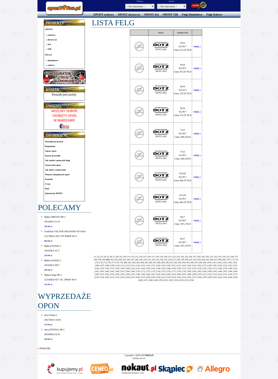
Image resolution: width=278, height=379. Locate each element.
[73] (96, 262)
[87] (154, 262)
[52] (153, 259)
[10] (124, 257)
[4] (105, 257)
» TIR (48, 49)
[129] (214, 265)
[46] (128, 259)
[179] (184, 271)
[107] (102, 265)
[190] (97, 274)
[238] (199, 277)
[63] (199, 259)
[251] (166, 280)
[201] (153, 274)
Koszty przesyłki (52, 155)
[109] (112, 265)
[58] (178, 259)
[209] (194, 274)
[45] (124, 259)
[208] (189, 274)
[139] (122, 268)
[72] (236, 259)
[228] (148, 277)
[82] (134, 262)
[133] (235, 265)
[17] (153, 257)
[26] (190, 257)
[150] (179, 268)
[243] (225, 277)
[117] (153, 265)
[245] (235, 277)
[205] (174, 274)
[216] (230, 274)
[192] (107, 274)
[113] (133, 265)
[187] (225, 271)
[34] (224, 257)
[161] (235, 268)
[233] (173, 277)
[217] (235, 274)
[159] (225, 268)
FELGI (48, 54)
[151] (184, 268)
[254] (181, 280)
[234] (179, 277)
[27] (194, 257)
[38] (95, 259)
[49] (141, 259)
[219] (102, 277)
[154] (199, 268)
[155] (204, 268)
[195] (122, 274)
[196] (127, 274)
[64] (203, 259)
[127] (204, 265)
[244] (230, 277)
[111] (122, 265)
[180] (189, 271)
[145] (153, 268)
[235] (184, 277)
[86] (150, 262)
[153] (194, 268)
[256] (192, 280)
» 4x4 (48, 44)
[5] (108, 257)
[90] (167, 262)
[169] (132, 271)
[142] (138, 268)
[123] (183, 265)
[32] (215, 257)
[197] (132, 274)
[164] (107, 271)
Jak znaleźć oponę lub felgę (57, 160)
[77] (113, 262)
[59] (182, 259)
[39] (99, 259)
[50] (145, 259)
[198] (138, 274)
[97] (196, 262)
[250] (161, 280)
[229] (153, 277)
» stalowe (50, 65)
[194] (117, 274)
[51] (149, 259)
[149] (173, 268)
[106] (97, 265)
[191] (102, 274)
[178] (179, 271)
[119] (163, 265)
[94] (184, 262)
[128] (209, 265)
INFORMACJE (56, 135)
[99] (204, 262)
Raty (47, 188)
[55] (166, 259)
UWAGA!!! (53, 106)
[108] (107, 265)
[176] (168, 271)
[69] (224, 259)
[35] (228, 257)
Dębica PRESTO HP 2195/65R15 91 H (54, 222)
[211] (204, 274)
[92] (175, 262)
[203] (163, 274)
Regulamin (50, 146)
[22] (174, 257)
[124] (189, 265)
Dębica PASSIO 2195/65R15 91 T (52, 251)
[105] (235, 262)
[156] (210, 268)
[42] (111, 259)
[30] (207, 257)
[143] (143, 268)
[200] (148, 274)
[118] (158, 265)
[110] (118, 265)
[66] (211, 259)
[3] (101, 257)
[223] (122, 277)
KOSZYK (52, 89)
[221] (112, 277)
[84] (142, 262)
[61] (190, 259)
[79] (121, 262)
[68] (219, 259)
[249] (156, 280)
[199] (143, 274)
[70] (228, 259)
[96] (192, 262)
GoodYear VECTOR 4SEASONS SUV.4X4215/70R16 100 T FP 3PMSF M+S (65, 236)
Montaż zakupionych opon (57, 174)
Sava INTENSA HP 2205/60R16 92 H (54, 334)
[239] (204, 277)
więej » (197, 46)
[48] (136, 259)
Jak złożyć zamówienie (55, 170)
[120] (168, 265)
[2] (98, 257)
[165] (112, 271)
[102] (219, 262)
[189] (235, 271)
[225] (132, 277)
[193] (112, 274)
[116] (148, 265)
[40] (104, 259)
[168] (127, 271)
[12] (132, 257)
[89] (163, 262)
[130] (219, 265)
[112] (128, 265)
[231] (163, 277)
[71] (232, 259)
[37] (236, 257)
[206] (179, 274)
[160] (230, 268)
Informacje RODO (53, 193)
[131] (224, 265)
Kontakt (49, 179)
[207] (184, 274)
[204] (168, 274)
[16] (149, 257)
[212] (209, 274)
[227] (143, 277)
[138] (117, 268)
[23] (178, 257)
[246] (140, 280)
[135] (102, 268)
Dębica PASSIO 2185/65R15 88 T (52, 265)
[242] (220, 277)
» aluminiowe (52, 60)
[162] (97, 271)
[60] (186, 259)
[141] (132, 268)
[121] (173, 265)
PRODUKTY (55, 23)
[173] (153, 271)
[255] (186, 280)
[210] (199, 274)
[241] (215, 277)
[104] (230, 262)
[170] (138, 271)
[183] (204, 271)
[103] (224, 262)
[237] (194, 277)
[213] (215, 274)
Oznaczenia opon (53, 165)
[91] (171, 262)
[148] (168, 268)
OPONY (49, 29)
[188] (230, 271)
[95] (188, 262)
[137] (112, 268)
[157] (215, 268)
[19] (161, 257)
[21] (169, 257)
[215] (225, 274)
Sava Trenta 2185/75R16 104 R (52, 320)
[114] (138, 265)
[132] (230, 265)
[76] (109, 262)
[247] (145, 280)
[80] (125, 262)
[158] (220, 268)
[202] (158, 274)
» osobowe (50, 35)
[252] (171, 280)
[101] (214, 262)
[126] (199, 265)
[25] (186, 257)
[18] (157, 257)
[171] (143, 271)
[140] (127, 268)
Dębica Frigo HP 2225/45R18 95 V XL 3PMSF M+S (60, 280)
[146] (158, 268)
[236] (189, 277)
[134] (97, 268)
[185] (215, 271)
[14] (140, 257)
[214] (220, 274)
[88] (159, 262)
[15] (145, 257)
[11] (128, 257)
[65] (207, 259)
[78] (117, 262)
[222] (117, 277)
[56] (170, 259)
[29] (203, 257)
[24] (182, 257)
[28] (199, 257)
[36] (232, 257)
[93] (179, 262)
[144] (148, 268)
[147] (163, 268)
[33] (219, 257)
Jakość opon (50, 151)
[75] (105, 262)
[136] (107, 268)
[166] (117, 271)
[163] (102, 271)
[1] (95, 257)
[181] (194, 271)
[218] (97, 277)
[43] (116, 259)
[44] (120, 259)
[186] (220, 271)
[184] (210, 271)
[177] (173, 271)
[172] (148, 271)
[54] (161, 259)
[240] (210, 277)
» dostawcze (51, 39)
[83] (138, 262)
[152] (189, 268)
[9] (120, 257)
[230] (158, 277)
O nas (47, 184)
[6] (111, 257)
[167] (122, 271)
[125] (194, 265)
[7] (114, 257)
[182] (199, 271)
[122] (178, 265)
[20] (165, 257)
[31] (211, 257)
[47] (132, 259)
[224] (127, 277)
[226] (138, 277)
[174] (158, 271)
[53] (157, 259)
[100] (209, 262)
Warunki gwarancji (54, 141)
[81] (129, 262)
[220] (107, 277)
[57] (174, 259)
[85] (146, 262)
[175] (163, 271)
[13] (136, 257)
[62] (195, 259)
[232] (168, 277)
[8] (117, 257)
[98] (200, 262)
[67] (215, 259)
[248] (151, 280)
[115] (143, 265)
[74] (100, 262)
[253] (176, 280)
